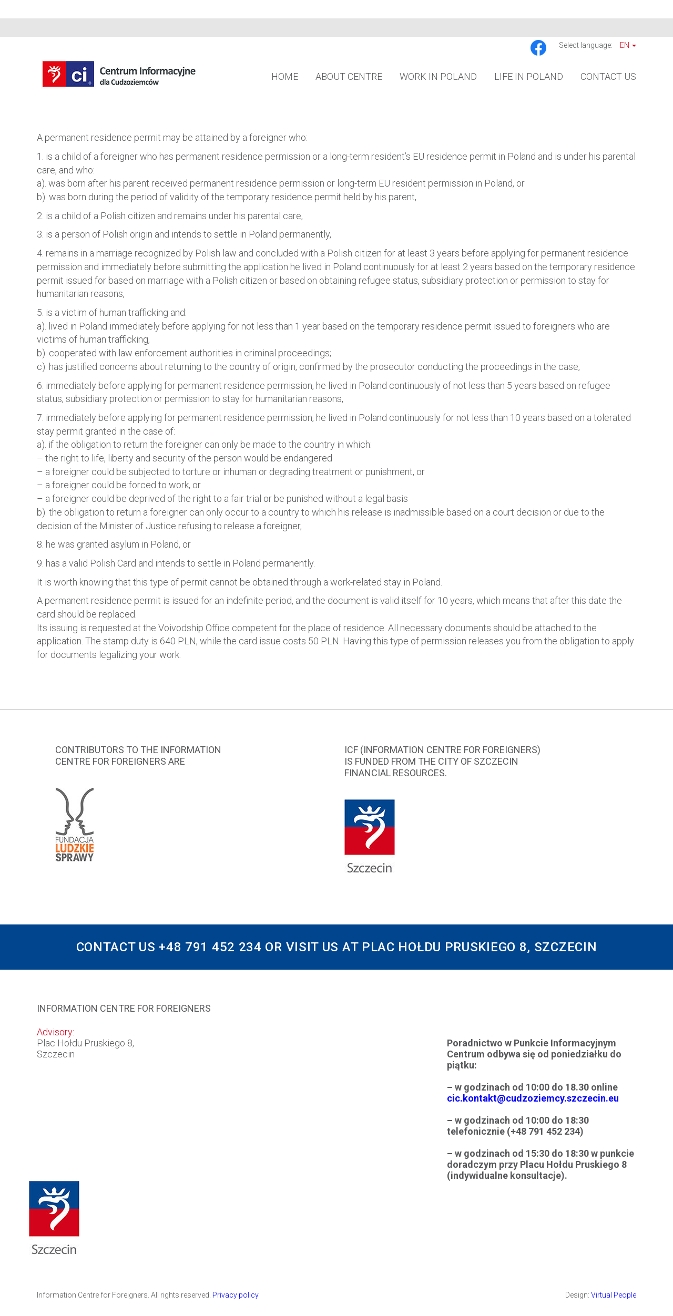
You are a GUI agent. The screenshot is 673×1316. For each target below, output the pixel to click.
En (628, 45)
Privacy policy (235, 1295)
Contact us (608, 76)
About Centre (348, 76)
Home (284, 76)
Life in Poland (528, 76)
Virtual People (613, 1295)
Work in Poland (438, 76)
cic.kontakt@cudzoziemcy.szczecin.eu (533, 1098)
